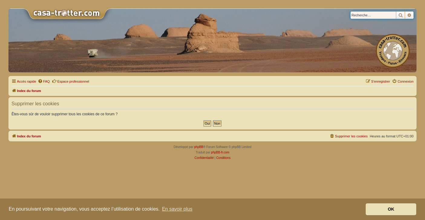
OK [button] (391, 209)
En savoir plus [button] (177, 209)
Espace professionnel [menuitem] (70, 81)
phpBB (198, 147)
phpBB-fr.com (220, 152)
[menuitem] (44, 81)
